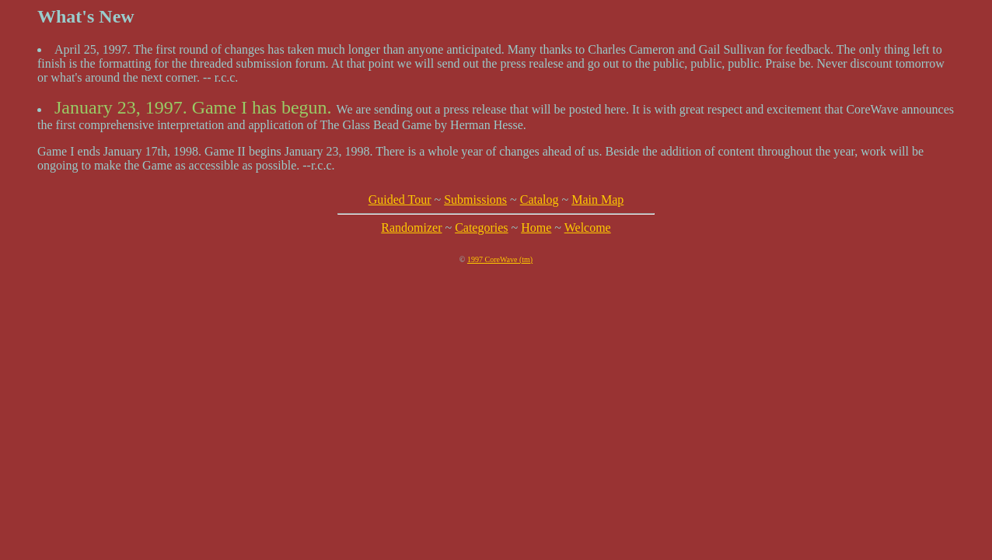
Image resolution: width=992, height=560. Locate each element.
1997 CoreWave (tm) (500, 259)
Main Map (597, 199)
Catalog (539, 199)
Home (536, 227)
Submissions (475, 199)
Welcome (587, 227)
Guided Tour (400, 199)
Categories (481, 227)
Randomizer (411, 227)
